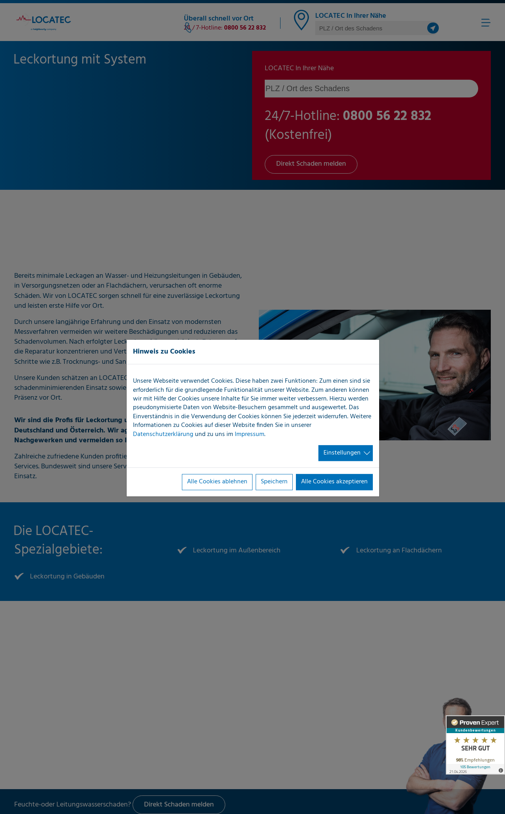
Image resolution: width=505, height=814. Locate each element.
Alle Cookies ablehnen (217, 482)
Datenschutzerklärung (163, 434)
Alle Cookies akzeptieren (334, 482)
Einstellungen (342, 453)
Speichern (274, 482)
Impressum (249, 434)
